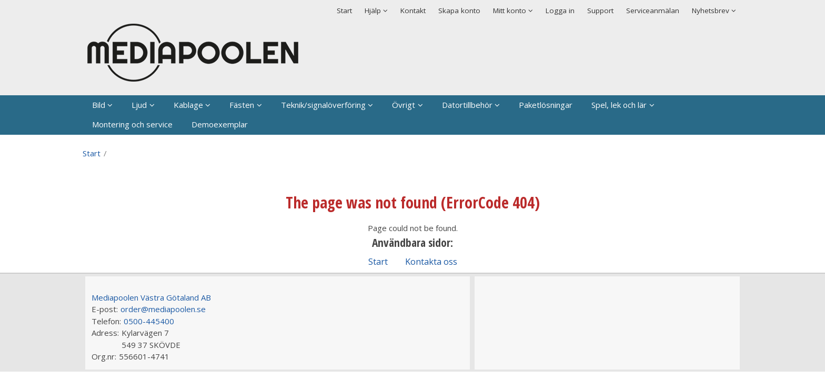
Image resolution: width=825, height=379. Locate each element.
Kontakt (413, 10)
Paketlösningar (545, 104)
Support (600, 10)
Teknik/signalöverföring (323, 104)
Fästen (241, 104)
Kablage (188, 104)
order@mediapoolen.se (163, 309)
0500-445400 (149, 321)
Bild (98, 104)
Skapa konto (459, 10)
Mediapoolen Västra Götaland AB (151, 297)
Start (344, 10)
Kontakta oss (431, 261)
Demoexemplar (220, 124)
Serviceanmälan (652, 10)
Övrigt (403, 104)
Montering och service (132, 124)
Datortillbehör (467, 104)
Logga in (560, 10)
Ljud (139, 104)
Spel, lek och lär (619, 104)
